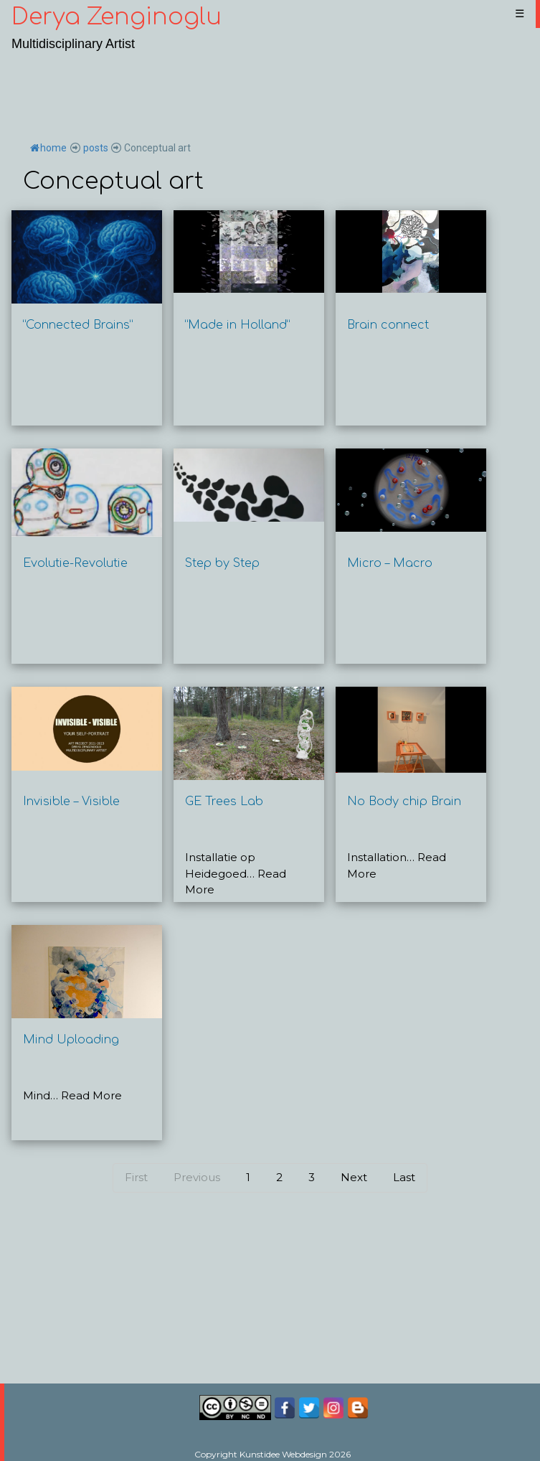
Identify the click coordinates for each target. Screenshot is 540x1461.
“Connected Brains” (78, 325)
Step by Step (222, 563)
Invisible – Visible (71, 801)
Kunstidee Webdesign (283, 1454)
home (48, 148)
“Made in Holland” (237, 325)
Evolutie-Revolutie (75, 563)
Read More (91, 1095)
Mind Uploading (71, 1039)
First (136, 1177)
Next (354, 1177)
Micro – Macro (389, 563)
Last (404, 1177)
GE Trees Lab (224, 801)
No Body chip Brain (404, 801)
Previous (197, 1177)
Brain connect (388, 325)
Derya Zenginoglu (116, 16)
